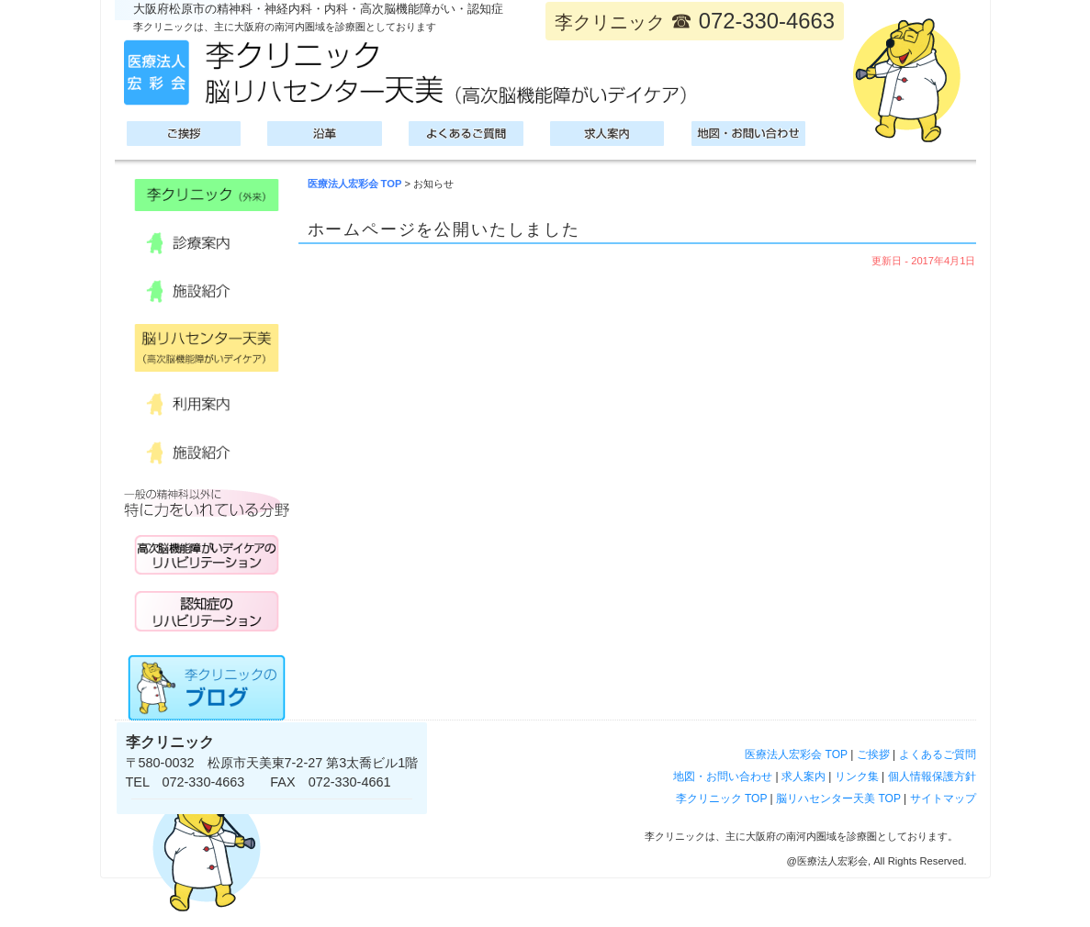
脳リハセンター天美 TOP (838, 798)
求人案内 (803, 776)
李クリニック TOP (722, 798)
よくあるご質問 (937, 754)
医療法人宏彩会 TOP (355, 183)
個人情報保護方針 (932, 776)
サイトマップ (943, 798)
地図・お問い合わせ (722, 776)
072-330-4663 (767, 20)
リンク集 (857, 776)
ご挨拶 (873, 754)
